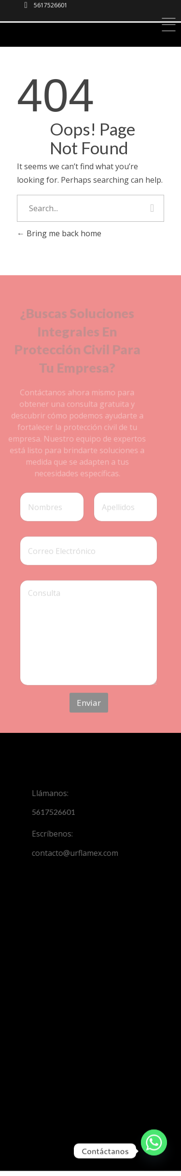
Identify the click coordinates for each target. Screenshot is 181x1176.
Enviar (89, 708)
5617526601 (51, 4)
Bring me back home (59, 233)
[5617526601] (26, 7)
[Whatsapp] (154, 1151)
